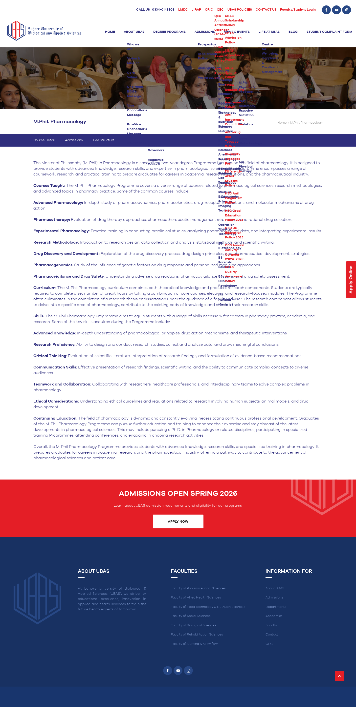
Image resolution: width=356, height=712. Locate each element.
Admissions (205, 32)
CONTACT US (266, 9)
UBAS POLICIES (239, 9)
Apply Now (178, 521)
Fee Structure (103, 140)
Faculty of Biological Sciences (193, 625)
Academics (274, 616)
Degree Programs (169, 32)
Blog (293, 32)
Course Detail (44, 140)
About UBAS (134, 32)
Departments (276, 607)
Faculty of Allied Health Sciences (196, 597)
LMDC (183, 9)
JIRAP (196, 9)
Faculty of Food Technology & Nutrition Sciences (208, 607)
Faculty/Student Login (298, 9)
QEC (220, 9)
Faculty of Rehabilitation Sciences (197, 634)
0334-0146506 (163, 9)
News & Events (237, 32)
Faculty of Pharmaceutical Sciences (198, 588)
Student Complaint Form (329, 32)
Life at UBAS (269, 32)
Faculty (271, 625)
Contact (272, 634)
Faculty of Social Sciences (191, 616)
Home (110, 32)
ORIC (209, 9)
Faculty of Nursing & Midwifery (194, 644)
